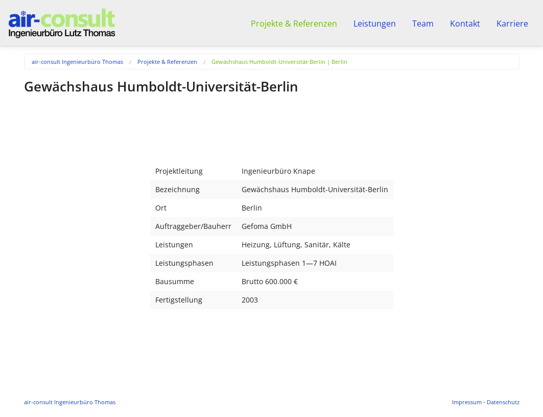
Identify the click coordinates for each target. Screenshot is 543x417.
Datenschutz (503, 402)
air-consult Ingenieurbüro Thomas (77, 61)
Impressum (467, 402)
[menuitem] (84, 61)
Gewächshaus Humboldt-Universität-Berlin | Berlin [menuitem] (279, 61)
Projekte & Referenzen (167, 61)
